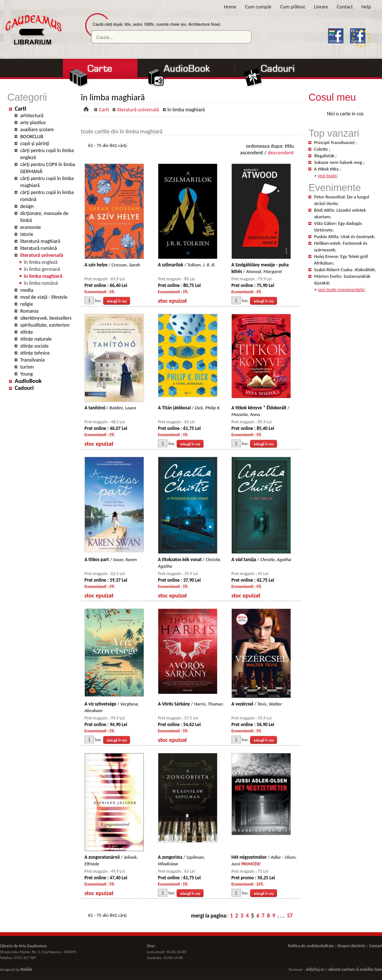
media (26, 290)
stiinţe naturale (36, 339)
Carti (20, 108)
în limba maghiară (43, 276)
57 (289, 915)
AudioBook (28, 380)
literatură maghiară (40, 241)
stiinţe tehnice (35, 353)
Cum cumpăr (258, 7)
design (27, 206)
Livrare (321, 7)
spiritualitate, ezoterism (44, 325)
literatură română (38, 248)
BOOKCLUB (31, 136)
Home (230, 7)
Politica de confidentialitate (311, 946)
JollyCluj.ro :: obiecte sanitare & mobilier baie (344, 969)
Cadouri (24, 387)
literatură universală (41, 255)
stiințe (26, 332)
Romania (29, 311)
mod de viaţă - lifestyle (43, 297)
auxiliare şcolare (37, 129)
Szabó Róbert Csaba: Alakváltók (344, 269)
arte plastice (33, 122)
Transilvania (32, 360)
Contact (345, 7)
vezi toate (327, 175)
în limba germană (42, 269)
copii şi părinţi (34, 143)
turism (27, 367)
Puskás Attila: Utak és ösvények (344, 236)
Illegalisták (324, 155)
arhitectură (31, 115)
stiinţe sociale (34, 346)
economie (30, 227)
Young (26, 374)
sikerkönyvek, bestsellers (46, 318)
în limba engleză (41, 262)
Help (366, 7)
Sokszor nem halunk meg (338, 162)
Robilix (26, 969)
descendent (281, 152)
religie (26, 304)
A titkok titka (327, 169)
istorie (26, 234)
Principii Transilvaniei (335, 142)
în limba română (41, 283)
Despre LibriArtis (351, 946)
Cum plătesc (293, 7)
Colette (321, 149)
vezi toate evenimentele (341, 289)
